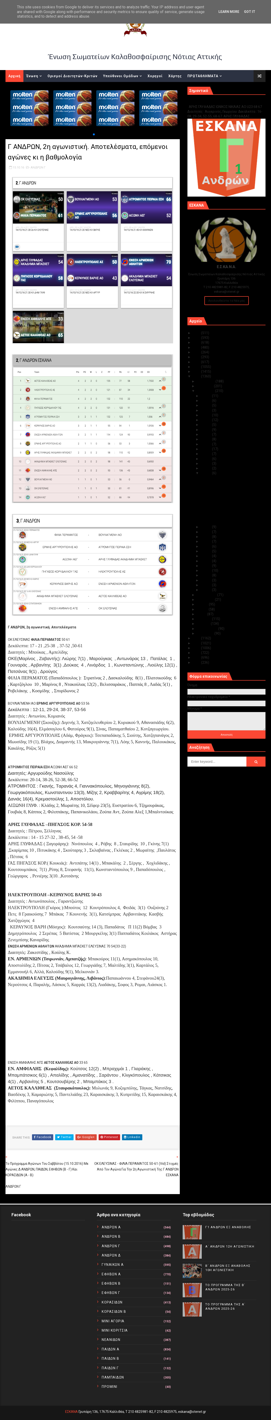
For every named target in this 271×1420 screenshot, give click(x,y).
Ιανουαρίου (205, 633)
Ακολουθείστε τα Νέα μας (226, 300)
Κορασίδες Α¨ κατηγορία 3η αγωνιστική (230, 487)
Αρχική (14, 76)
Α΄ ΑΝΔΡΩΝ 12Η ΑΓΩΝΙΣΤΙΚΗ (229, 1246)
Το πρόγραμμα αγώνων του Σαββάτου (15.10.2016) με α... (228, 494)
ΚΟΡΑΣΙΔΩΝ (112, 1302)
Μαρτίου (204, 624)
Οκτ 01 (206, 590)
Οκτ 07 (206, 561)
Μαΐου (202, 614)
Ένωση (32, 76)
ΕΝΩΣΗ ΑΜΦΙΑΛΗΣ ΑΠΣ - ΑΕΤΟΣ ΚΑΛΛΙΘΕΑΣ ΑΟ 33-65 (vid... (224, 520)
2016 (197, 376)
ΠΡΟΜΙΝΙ (109, 1387)
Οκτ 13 (206, 532)
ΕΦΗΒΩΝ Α (111, 1274)
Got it (249, 12)
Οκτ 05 (206, 570)
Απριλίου (204, 619)
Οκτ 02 (206, 585)
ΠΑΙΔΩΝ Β (110, 1358)
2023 (197, 342)
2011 (197, 657)
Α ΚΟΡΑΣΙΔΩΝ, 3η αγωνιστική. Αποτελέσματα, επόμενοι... (222, 480)
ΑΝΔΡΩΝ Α (111, 1227)
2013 (197, 648)
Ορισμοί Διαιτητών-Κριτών (72, 76)
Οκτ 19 (206, 454)
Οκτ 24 (206, 430)
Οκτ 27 (206, 415)
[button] (94, 134)
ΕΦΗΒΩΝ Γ (111, 1293)
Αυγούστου (206, 599)
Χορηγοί (155, 76)
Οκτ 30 (206, 400)
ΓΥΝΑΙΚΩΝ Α (113, 1265)
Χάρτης (175, 76)
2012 (197, 653)
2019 (197, 362)
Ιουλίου (203, 604)
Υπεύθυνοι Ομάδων (120, 76)
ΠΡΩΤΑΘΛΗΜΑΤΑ (202, 76)
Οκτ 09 (206, 551)
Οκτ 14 (206, 527)
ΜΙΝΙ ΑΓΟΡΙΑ (113, 1321)
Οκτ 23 (206, 434)
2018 (197, 367)
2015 (197, 638)
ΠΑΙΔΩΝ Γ (110, 1368)
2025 (197, 333)
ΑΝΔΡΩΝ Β (111, 1236)
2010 (197, 662)
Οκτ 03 (206, 580)
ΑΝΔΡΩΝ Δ (111, 1255)
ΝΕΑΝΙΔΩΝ (111, 1340)
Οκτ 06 (206, 566)
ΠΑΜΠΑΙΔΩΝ (113, 1377)
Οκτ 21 (206, 444)
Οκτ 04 (206, 575)
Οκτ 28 (206, 410)
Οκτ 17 (206, 463)
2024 (197, 338)
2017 (197, 371)
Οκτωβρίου (206, 391)
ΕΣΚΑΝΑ (71, 1412)
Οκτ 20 (206, 449)
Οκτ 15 (206, 473)
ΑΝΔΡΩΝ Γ (38, 167)
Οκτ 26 (206, 420)
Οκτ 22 (206, 439)
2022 (197, 347)
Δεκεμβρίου (206, 381)
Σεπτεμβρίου (207, 595)
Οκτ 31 (206, 396)
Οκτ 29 (206, 405)
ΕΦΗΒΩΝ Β (111, 1283)
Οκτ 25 (206, 425)
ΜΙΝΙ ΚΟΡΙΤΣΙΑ (115, 1330)
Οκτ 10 (206, 546)
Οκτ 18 (206, 459)
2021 (197, 352)
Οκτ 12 (206, 537)
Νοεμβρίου (205, 386)
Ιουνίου (203, 609)
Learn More (228, 12)
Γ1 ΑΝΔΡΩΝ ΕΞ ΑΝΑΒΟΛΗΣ (211, 101)
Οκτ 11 (206, 541)
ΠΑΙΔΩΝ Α (110, 1349)
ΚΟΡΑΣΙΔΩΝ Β (114, 1311)
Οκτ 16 (206, 468)
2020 (197, 357)
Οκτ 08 (206, 556)
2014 (197, 643)
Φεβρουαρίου (207, 629)
